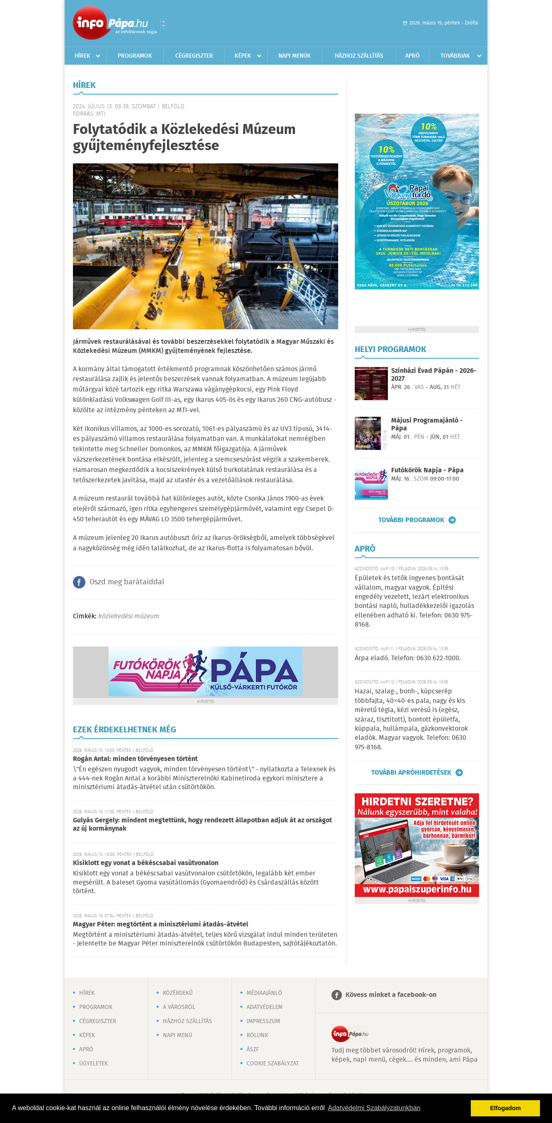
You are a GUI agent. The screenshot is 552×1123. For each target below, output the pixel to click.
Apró (412, 56)
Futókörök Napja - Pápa (427, 470)
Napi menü (177, 1035)
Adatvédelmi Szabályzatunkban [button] (374, 1107)
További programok (411, 520)
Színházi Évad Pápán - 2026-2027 (434, 375)
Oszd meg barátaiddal (127, 582)
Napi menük (294, 56)
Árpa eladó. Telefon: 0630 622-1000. (408, 658)
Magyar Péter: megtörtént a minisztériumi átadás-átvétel (160, 924)
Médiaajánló (264, 993)
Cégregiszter (194, 56)
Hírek (82, 56)
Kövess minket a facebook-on (391, 995)
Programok (135, 56)
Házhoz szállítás (359, 56)
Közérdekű (178, 993)
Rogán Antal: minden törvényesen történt (135, 759)
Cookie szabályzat (273, 1063)
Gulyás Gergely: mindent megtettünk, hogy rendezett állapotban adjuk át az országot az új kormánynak (202, 824)
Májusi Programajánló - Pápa (427, 425)
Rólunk (257, 1035)
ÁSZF (253, 1049)
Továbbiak (455, 56)
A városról (179, 1007)
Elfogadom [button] (505, 1108)
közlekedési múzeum (129, 616)
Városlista (163, 23)
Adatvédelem (265, 1007)
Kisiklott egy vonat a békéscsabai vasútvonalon (145, 863)
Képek (243, 56)
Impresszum (263, 1021)
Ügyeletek (93, 1063)
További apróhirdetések (411, 772)
